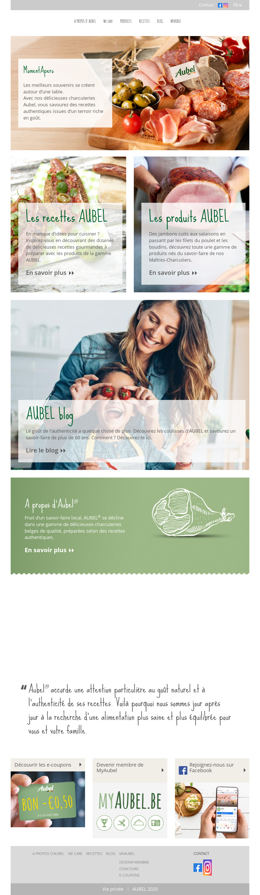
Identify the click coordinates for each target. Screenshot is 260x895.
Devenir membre (134, 862)
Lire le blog (46, 450)
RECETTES (144, 21)
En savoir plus (50, 272)
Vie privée (112, 889)
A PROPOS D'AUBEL (85, 21)
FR (237, 5)
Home (45, 20)
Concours (129, 868)
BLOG (160, 21)
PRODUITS (126, 21)
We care (108, 21)
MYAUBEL (176, 21)
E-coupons (129, 875)
